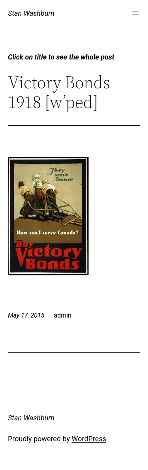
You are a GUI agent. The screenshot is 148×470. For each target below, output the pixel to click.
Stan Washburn (31, 13)
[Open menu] (135, 13)
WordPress (89, 439)
